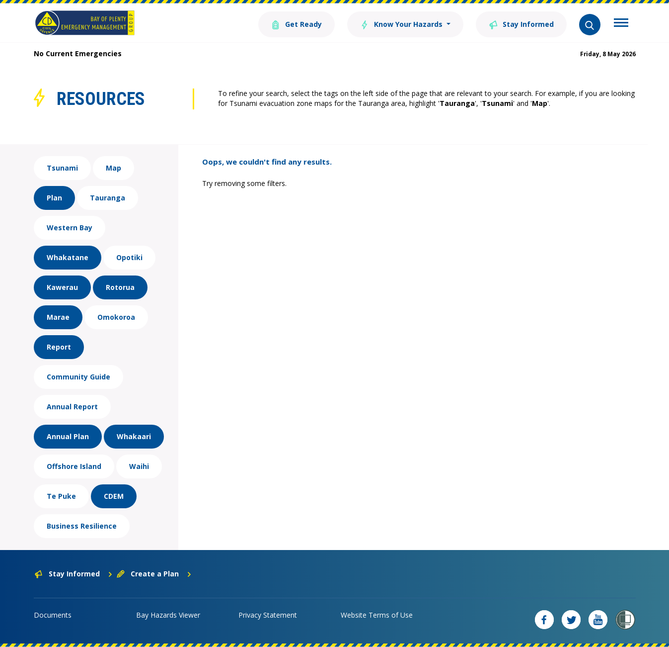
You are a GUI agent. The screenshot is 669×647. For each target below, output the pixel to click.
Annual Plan (68, 436)
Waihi (139, 466)
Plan (54, 197)
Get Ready (296, 23)
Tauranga (107, 197)
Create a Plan (154, 573)
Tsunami (62, 168)
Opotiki (129, 257)
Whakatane (67, 257)
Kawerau (62, 287)
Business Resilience (82, 526)
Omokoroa (116, 317)
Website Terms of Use (377, 615)
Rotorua (120, 287)
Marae (58, 317)
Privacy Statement (267, 615)
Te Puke (61, 496)
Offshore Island (74, 466)
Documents (53, 615)
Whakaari (134, 436)
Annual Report (72, 406)
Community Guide (78, 376)
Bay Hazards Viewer (168, 615)
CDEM (114, 496)
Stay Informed (521, 23)
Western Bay (69, 227)
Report (59, 347)
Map (113, 168)
